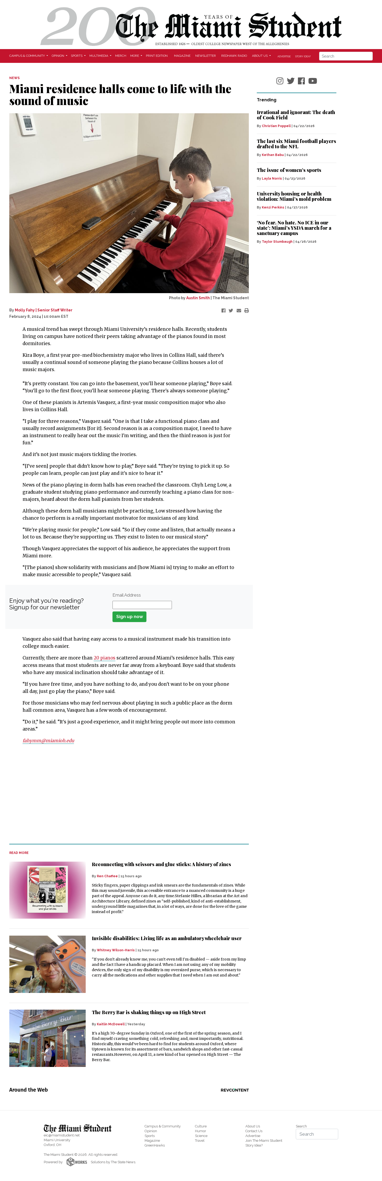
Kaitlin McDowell (111, 1024)
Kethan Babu (273, 155)
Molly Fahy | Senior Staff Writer (43, 310)
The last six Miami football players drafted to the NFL (296, 144)
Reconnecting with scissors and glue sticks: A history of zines (161, 864)
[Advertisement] (125, 800)
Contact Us (253, 1131)
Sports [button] (77, 56)
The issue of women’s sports (289, 170)
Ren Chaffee (107, 876)
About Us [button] (260, 56)
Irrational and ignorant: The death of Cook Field (296, 115)
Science (201, 1135)
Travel (200, 1140)
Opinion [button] (58, 56)
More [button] (135, 56)
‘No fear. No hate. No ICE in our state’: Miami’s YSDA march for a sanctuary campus (294, 227)
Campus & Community (163, 1126)
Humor (200, 1131)
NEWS (14, 78)
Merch (120, 56)
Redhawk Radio (234, 56)
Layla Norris (272, 178)
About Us (252, 1126)
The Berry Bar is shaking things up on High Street (149, 1012)
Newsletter (205, 56)
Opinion (151, 1131)
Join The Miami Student (263, 1140)
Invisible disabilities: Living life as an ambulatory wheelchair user (167, 938)
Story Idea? (303, 56)
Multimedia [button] (99, 56)
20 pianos (105, 658)
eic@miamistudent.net (62, 1135)
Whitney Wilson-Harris (116, 950)
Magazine (182, 56)
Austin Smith (198, 298)
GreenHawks (155, 1145)
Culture (201, 1126)
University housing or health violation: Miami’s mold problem (294, 196)
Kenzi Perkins (273, 207)
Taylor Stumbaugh (277, 242)
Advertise (284, 56)
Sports (150, 1135)
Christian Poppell (276, 126)
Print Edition (157, 56)
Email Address (126, 595)
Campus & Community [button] (27, 56)
